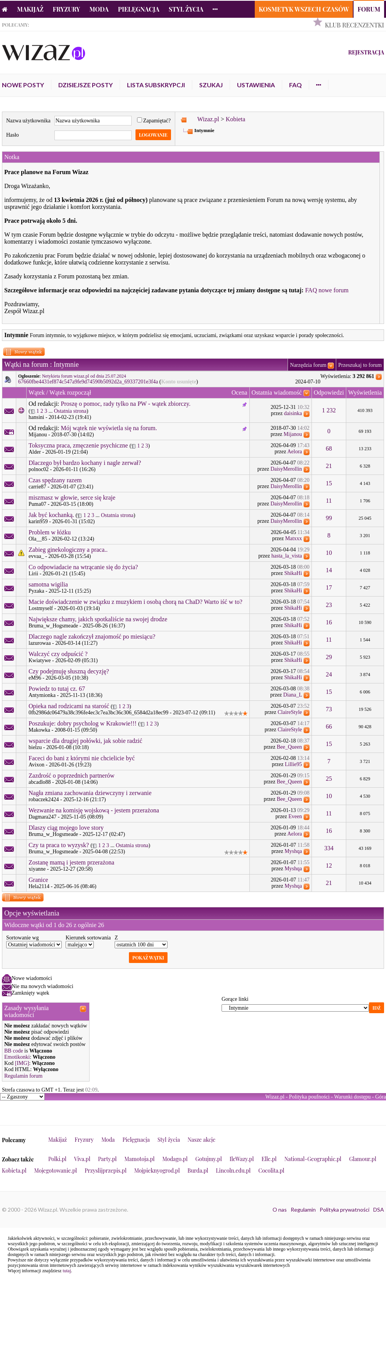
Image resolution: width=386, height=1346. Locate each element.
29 (329, 657)
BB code (13, 1051)
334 (329, 848)
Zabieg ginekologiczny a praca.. (68, 549)
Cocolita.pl (271, 1170)
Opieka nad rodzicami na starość (69, 706)
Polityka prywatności (344, 1209)
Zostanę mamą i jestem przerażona (71, 862)
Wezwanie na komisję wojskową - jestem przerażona (94, 810)
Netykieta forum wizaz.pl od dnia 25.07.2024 (84, 376)
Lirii (33, 573)
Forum (368, 9)
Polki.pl (57, 1159)
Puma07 (37, 504)
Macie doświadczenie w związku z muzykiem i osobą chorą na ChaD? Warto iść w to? (135, 601)
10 (329, 552)
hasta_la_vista (286, 556)
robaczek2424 (44, 799)
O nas (280, 1209)
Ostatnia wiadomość (277, 392)
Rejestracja (366, 52)
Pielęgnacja (138, 9)
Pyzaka (36, 591)
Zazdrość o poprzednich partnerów (72, 775)
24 (329, 674)
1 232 (329, 410)
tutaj (67, 1270)
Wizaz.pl (208, 119)
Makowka (39, 730)
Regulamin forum (23, 1076)
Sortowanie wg (22, 938)
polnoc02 (39, 469)
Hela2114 (39, 886)
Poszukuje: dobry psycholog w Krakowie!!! (83, 723)
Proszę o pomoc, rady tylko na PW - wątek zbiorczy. (126, 403)
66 (329, 726)
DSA (378, 1209)
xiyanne (37, 869)
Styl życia (186, 9)
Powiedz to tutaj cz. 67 (57, 688)
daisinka (293, 413)
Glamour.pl (362, 1159)
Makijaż (30, 9)
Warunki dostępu (352, 1097)
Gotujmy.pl (208, 1159)
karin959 (38, 521)
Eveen (295, 816)
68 (329, 448)
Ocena (239, 392)
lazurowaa (40, 643)
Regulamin (303, 1209)
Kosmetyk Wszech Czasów (304, 9)
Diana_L (292, 695)
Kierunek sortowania (88, 938)
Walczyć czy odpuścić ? (58, 654)
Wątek (37, 392)
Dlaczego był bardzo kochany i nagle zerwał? (85, 462)
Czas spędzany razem (55, 480)
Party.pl (107, 1159)
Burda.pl (198, 1170)
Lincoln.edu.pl (233, 1170)
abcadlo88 (40, 782)
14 (329, 570)
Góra (380, 1097)
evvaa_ (36, 556)
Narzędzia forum (308, 365)
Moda (99, 9)
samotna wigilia (48, 584)
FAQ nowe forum (327, 290)
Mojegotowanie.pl (55, 1170)
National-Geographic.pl (313, 1159)
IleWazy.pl (242, 1159)
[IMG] (22, 1063)
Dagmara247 (42, 817)
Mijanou (38, 434)
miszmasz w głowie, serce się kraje (72, 497)
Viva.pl (82, 1159)
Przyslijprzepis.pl (105, 1170)
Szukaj (211, 84)
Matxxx (293, 538)
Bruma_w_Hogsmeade (53, 626)
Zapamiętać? (154, 121)
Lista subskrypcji (156, 84)
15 (329, 483)
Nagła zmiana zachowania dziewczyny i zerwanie (90, 793)
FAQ (295, 84)
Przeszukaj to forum (360, 365)
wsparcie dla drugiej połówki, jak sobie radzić (85, 740)
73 (329, 709)
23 (329, 605)
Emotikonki (17, 1057)
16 (329, 622)
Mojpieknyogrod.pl (157, 1170)
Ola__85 (38, 539)
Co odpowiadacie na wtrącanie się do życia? (83, 567)
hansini (36, 417)
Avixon (36, 765)
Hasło (12, 135)
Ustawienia (256, 84)
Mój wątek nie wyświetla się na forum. (109, 428)
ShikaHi (293, 573)
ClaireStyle (290, 712)
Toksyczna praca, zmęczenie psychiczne (78, 445)
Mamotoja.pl (139, 1159)
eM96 (35, 678)
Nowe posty (23, 84)
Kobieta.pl (14, 1170)
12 (329, 865)
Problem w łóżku (50, 532)
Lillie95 (293, 764)
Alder (35, 452)
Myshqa (293, 851)
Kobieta (235, 119)
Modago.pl (175, 1159)
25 (329, 778)
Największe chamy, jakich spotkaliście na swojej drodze (98, 619)
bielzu (35, 747)
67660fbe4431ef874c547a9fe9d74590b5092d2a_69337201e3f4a (88, 382)
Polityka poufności (309, 1097)
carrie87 (37, 487)
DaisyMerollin (286, 469)
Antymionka (42, 695)
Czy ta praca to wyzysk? (59, 845)
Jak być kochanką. (51, 515)
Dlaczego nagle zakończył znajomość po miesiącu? (92, 636)
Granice (38, 879)
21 (329, 466)
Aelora (294, 451)
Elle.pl (268, 1159)
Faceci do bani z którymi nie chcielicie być (82, 758)
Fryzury (66, 9)
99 (329, 518)
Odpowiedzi (329, 392)
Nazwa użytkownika (28, 121)
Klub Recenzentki (354, 25)
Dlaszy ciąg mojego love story (66, 827)
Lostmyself (41, 608)
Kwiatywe (40, 660)
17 (329, 587)
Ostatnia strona (70, 411)
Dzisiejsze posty (85, 84)
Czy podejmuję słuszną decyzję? (69, 671)
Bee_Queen (289, 747)
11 (329, 500)
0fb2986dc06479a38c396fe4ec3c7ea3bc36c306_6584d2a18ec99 (98, 712)
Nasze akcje (201, 1139)
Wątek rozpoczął (70, 392)
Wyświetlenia (365, 392)
